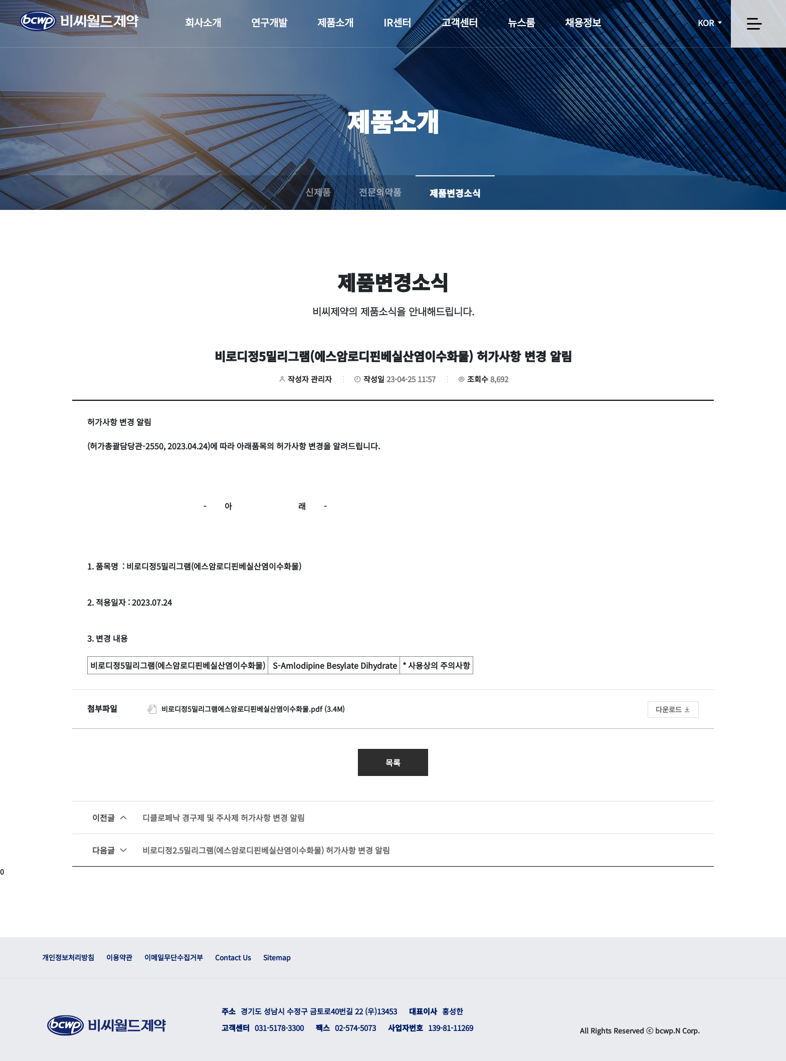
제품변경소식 (455, 192)
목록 (393, 762)
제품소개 (335, 22)
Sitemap (277, 957)
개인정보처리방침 (68, 957)
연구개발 (269, 22)
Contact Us (233, 957)
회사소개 (203, 22)
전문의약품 (380, 191)
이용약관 (119, 957)
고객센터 (460, 22)
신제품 (318, 191)
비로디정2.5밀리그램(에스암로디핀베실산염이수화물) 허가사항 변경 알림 (241, 850)
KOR (711, 23)
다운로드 (673, 709)
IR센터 (397, 22)
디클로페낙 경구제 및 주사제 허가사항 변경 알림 (198, 818)
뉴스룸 (521, 22)
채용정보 (583, 22)
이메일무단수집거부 (173, 957)
